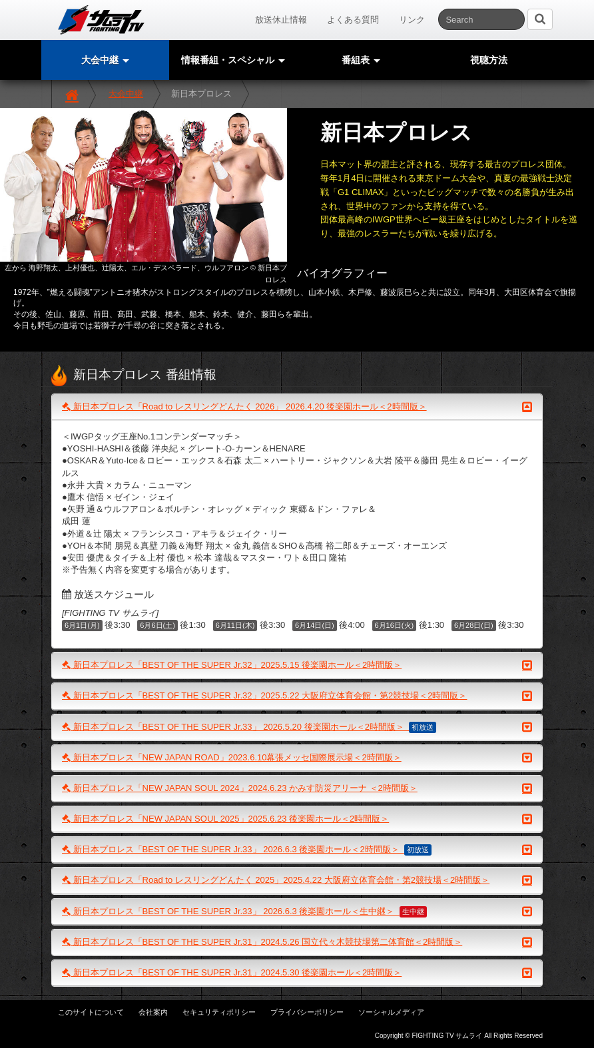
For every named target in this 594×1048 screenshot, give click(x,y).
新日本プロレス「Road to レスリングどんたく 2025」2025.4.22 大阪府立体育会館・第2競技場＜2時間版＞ (297, 880)
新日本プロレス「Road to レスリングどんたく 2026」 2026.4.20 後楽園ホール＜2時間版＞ (297, 407)
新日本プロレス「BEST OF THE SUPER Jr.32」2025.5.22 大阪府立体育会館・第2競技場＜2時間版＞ (297, 696)
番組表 (361, 60)
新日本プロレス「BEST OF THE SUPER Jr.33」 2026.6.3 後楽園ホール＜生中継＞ (297, 911)
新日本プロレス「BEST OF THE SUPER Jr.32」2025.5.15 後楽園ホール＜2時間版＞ (297, 665)
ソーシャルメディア (391, 1012)
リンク (412, 20)
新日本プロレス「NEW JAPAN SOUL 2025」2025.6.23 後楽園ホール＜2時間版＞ (297, 819)
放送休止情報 (281, 20)
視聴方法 (488, 60)
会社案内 (153, 1012)
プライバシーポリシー (307, 1012)
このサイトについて (91, 1012)
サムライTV (101, 20)
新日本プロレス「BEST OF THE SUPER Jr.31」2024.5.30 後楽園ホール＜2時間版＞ (297, 973)
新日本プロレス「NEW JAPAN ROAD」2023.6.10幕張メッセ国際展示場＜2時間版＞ (297, 758)
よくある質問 (353, 20)
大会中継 (126, 94)
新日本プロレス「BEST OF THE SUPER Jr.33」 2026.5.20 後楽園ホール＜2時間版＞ (297, 727)
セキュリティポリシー (219, 1012)
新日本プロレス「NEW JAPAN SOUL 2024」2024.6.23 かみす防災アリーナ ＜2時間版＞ (297, 788)
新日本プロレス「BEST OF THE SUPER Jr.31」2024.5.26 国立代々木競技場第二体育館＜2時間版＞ (297, 942)
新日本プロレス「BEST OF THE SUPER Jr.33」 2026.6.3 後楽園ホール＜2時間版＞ (297, 850)
